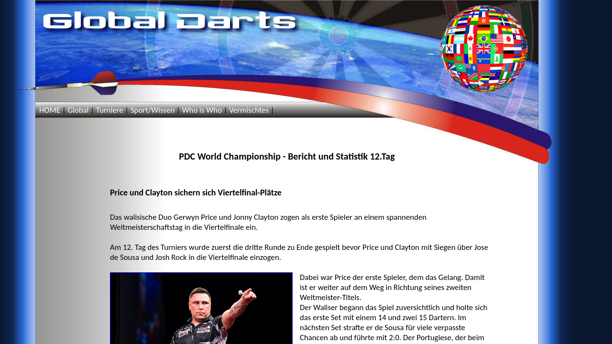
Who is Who (202, 110)
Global (77, 110)
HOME (49, 110)
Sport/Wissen (153, 110)
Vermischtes (249, 110)
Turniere (109, 110)
